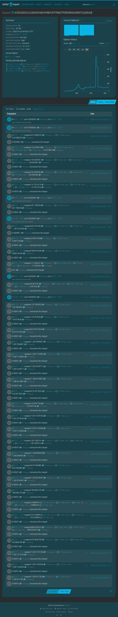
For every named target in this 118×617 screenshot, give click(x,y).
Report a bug (60, 609)
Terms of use (50, 612)
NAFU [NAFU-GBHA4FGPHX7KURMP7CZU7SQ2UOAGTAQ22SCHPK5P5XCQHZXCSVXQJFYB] (60, 226)
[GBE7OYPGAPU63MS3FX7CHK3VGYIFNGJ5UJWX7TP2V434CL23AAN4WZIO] (21, 34)
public (93, 4)
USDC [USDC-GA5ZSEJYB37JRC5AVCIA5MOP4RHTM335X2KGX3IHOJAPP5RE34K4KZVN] (46, 502)
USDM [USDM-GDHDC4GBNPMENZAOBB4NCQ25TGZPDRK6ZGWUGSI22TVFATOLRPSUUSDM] (19, 175)
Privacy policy (61, 612)
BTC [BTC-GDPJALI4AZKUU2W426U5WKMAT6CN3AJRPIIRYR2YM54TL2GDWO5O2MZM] (75, 160)
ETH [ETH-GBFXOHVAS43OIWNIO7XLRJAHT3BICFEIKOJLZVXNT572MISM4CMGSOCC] (60, 160)
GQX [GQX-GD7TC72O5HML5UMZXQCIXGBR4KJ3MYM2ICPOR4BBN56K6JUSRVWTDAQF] (76, 403)
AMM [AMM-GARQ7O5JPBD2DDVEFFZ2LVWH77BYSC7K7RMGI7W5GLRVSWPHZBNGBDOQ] (60, 172)
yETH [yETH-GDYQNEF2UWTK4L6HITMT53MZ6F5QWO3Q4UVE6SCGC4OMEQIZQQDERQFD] (60, 403)
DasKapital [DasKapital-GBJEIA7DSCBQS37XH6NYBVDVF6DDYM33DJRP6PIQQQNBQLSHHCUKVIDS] (62, 263)
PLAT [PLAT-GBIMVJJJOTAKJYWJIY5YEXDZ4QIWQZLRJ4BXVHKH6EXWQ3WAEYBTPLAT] (21, 286)
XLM (42, 119)
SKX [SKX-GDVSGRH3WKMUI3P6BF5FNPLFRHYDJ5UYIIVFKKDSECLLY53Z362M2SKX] (28, 66)
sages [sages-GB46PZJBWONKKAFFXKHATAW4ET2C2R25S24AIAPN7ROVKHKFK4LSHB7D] (61, 184)
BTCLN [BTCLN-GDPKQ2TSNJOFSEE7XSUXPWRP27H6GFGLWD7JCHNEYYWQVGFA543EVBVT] (19, 162)
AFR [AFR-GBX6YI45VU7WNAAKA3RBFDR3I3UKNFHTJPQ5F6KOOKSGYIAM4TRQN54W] (76, 539)
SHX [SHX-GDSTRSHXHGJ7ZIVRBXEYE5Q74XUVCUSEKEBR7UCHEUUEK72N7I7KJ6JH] (34, 150)
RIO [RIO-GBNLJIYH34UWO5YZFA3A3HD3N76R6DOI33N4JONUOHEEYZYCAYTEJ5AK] (77, 502)
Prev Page (53, 591)
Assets (39, 4)
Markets (48, 4)
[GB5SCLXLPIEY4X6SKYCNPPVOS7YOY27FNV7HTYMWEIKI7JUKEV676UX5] (18, 119)
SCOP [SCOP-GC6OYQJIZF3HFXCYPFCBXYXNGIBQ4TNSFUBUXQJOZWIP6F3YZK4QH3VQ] (60, 205)
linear (107, 43)
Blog (67, 4)
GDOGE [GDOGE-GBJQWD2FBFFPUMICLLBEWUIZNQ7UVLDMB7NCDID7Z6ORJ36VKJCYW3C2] (24, 69)
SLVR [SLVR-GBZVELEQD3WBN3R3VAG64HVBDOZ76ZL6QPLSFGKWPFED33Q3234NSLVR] (58, 284)
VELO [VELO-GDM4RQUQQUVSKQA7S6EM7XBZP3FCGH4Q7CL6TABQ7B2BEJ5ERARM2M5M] (61, 135)
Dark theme (73, 609)
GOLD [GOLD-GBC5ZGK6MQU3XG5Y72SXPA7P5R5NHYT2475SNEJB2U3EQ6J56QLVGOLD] (21, 443)
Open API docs (46, 609)
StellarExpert (11, 4)
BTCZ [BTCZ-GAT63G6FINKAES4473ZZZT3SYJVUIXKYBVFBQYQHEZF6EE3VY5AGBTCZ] (78, 515)
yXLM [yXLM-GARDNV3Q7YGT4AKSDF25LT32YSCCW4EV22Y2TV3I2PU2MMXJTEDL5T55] (61, 440)
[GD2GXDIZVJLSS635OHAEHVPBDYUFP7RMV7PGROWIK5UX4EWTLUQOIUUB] (11, 57)
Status (70, 612)
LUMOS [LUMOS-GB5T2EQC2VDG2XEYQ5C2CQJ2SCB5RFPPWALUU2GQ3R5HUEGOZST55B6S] (19, 150)
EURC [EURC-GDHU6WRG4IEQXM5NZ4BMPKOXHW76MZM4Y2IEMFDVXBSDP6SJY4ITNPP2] (76, 226)
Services (58, 4)
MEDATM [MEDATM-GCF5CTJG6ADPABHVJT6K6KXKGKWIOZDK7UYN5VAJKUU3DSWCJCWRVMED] (28, 71)
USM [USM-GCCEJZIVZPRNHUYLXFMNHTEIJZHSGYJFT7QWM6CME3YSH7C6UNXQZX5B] (59, 238)
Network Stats (28, 4)
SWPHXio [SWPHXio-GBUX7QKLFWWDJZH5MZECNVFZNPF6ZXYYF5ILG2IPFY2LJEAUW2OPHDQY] (75, 284)
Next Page (64, 591)
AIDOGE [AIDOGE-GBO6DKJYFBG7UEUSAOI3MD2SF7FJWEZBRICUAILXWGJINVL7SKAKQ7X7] (27, 64)
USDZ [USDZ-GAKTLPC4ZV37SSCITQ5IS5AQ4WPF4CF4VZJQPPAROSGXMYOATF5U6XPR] (21, 517)
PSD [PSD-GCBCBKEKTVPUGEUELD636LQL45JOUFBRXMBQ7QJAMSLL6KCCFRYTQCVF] (18, 406)
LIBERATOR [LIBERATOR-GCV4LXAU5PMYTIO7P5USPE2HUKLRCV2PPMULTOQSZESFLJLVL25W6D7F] (62, 147)
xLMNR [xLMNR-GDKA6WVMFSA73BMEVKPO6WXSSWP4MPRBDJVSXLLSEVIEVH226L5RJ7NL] (21, 187)
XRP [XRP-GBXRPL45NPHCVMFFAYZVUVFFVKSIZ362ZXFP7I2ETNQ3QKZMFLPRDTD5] (75, 172)
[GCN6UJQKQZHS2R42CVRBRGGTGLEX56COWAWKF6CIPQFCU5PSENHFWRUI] (18, 218)
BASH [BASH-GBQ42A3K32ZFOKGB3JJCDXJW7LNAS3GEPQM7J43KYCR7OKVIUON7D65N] (21, 505)
